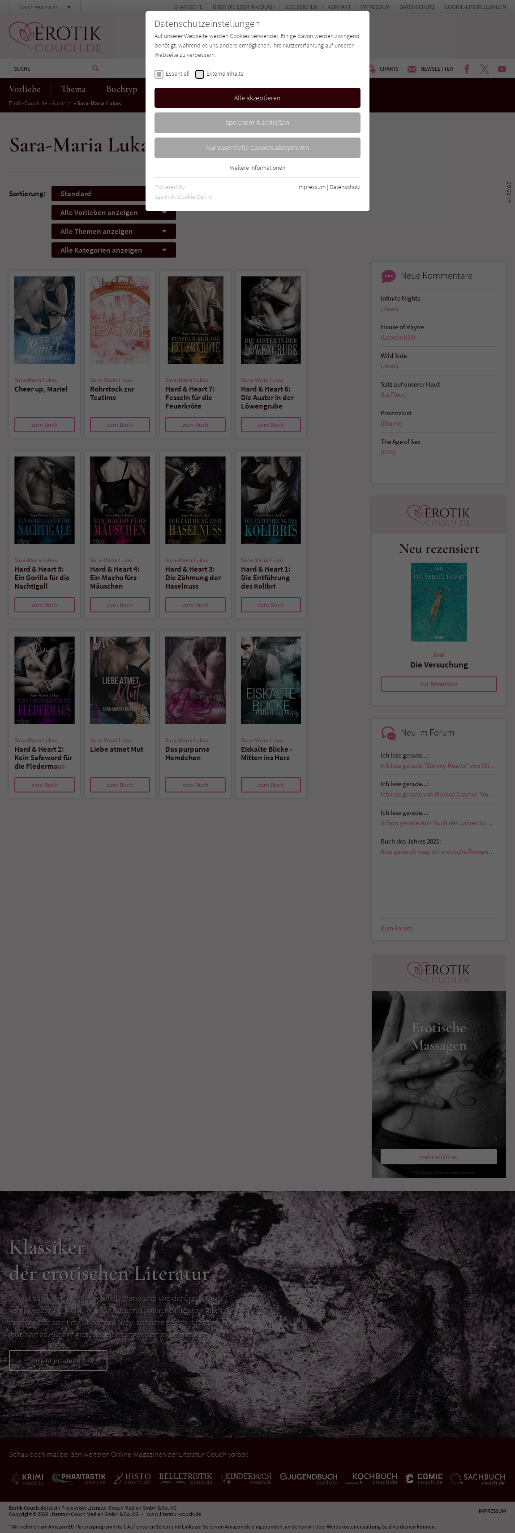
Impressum (311, 187)
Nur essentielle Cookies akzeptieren (257, 147)
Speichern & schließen (257, 122)
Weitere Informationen (257, 168)
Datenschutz (345, 187)
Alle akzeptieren (257, 97)
